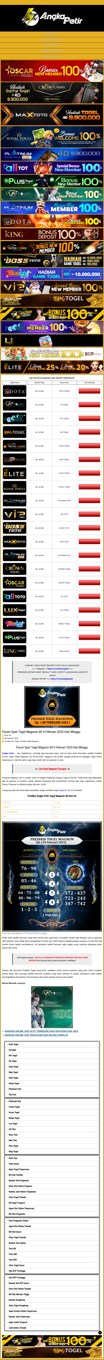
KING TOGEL (64, 651)
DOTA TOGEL (64, 391)
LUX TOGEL (64, 610)
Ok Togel (13, 1061)
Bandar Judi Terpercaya (19, 1316)
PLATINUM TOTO (64, 501)
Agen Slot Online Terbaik (20, 1226)
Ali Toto (12, 1129)
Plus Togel (13, 1146)
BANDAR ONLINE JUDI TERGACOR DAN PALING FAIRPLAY (36, 1035)
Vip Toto (12, 1094)
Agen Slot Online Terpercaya (21, 1208)
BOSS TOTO (64, 528)
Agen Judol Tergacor (18, 1322)
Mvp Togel (13, 1072)
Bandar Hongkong (17, 1300)
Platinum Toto (15, 1089)
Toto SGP (13, 1254)
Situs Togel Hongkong (18, 1305)
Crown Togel (14, 1107)
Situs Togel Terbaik (17, 1197)
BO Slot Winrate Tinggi (19, 1294)
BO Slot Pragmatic (17, 1214)
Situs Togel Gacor (16, 1265)
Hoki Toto (13, 1158)
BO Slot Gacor (15, 1232)
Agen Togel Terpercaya (19, 1169)
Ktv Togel (13, 1055)
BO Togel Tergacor (17, 1203)
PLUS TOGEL (64, 638)
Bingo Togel (14, 1118)
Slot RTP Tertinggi (17, 1271)
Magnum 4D (64, 790)
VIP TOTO (64, 514)
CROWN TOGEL (64, 569)
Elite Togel (13, 1078)
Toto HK (12, 1248)
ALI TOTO (64, 596)
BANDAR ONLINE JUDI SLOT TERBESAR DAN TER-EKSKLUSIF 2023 (41, 1031)
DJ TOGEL (64, 405)
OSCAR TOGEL (64, 583)
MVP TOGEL (64, 460)
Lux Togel (13, 1123)
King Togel (13, 1151)
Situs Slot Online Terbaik (20, 1288)
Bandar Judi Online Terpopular (22, 1191)
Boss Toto (13, 1134)
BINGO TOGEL (64, 624)
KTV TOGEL (64, 419)
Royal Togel (14, 1083)
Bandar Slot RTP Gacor (19, 1283)
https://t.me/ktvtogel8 (57, 669)
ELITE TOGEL (64, 473)
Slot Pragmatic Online (18, 1220)
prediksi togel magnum (29, 741)
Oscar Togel (14, 1112)
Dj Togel (12, 1050)
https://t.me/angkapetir (62, 679)
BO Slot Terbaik (16, 1175)
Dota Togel (13, 1044)
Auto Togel (13, 1066)
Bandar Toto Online (17, 1243)
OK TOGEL (64, 432)
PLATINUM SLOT (64, 555)
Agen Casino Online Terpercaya (23, 1311)
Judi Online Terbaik (17, 1328)
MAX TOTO (64, 542)
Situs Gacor (14, 1163)
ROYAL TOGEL (64, 487)
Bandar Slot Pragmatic (19, 1180)
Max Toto (13, 1140)
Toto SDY (13, 1259)
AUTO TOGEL (64, 446)
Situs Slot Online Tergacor (20, 1186)
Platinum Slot (15, 1101)
